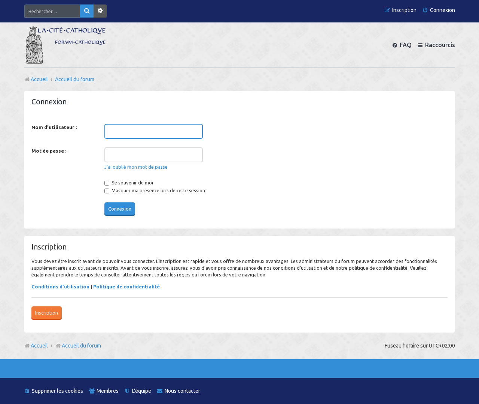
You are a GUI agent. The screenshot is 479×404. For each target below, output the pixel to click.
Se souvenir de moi (128, 182)
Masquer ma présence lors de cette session (154, 190)
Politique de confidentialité (126, 286)
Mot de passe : (48, 150)
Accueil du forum (78, 346)
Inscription (46, 312)
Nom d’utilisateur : (54, 127)
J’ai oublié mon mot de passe (136, 166)
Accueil (39, 346)
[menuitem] (438, 10)
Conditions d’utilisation (60, 286)
